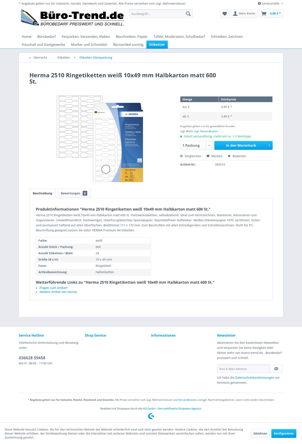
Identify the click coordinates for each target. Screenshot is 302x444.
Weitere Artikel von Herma (56, 292)
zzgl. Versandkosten (206, 131)
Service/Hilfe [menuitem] (269, 3)
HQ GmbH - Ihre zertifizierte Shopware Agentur (172, 408)
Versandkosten (187, 400)
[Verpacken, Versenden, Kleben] (86, 37)
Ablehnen (260, 433)
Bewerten (237, 156)
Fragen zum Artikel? (52, 288)
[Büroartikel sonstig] (128, 45)
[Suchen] (188, 13)
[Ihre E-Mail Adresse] (243, 369)
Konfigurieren (284, 433)
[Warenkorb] (271, 13)
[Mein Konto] (244, 13)
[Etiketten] (157, 45)
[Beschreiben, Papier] (132, 37)
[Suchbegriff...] (161, 13)
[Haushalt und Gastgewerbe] (43, 45)
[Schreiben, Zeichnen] (227, 37)
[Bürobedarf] (46, 37)
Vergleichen (190, 156)
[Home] (26, 37)
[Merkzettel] (224, 13)
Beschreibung (42, 193)
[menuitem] (161, 13)
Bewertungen (74, 193)
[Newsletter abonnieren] (276, 369)
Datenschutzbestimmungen (254, 377)
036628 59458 (32, 358)
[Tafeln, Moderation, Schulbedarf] (179, 37)
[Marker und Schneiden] (89, 45)
